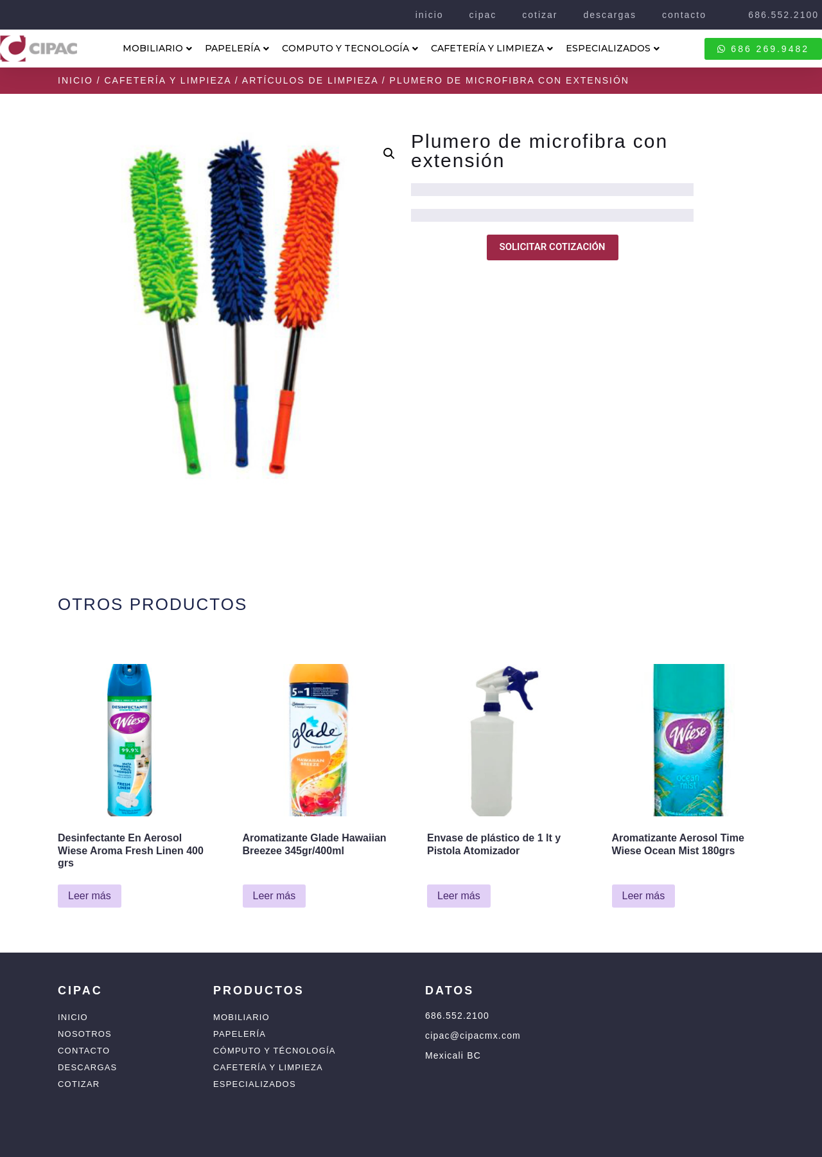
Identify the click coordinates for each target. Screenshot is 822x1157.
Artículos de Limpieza (310, 80)
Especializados (254, 1084)
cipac (483, 15)
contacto (684, 15)
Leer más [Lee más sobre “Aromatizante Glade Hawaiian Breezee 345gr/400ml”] (274, 895)
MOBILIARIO (157, 48)
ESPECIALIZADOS (613, 48)
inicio (429, 15)
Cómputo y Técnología (274, 1050)
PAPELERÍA (237, 48)
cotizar (539, 15)
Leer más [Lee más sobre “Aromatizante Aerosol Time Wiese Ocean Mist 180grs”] (643, 895)
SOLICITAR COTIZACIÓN (553, 247)
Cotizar (79, 1084)
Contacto (84, 1050)
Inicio (75, 80)
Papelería (239, 1034)
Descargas (87, 1067)
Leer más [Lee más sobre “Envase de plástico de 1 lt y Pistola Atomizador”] (458, 895)
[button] (389, 153)
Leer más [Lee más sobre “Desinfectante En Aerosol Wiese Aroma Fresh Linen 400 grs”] (89, 895)
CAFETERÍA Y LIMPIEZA (492, 48)
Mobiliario (241, 1017)
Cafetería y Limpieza (167, 80)
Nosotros (85, 1034)
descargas (609, 15)
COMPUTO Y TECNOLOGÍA (350, 48)
